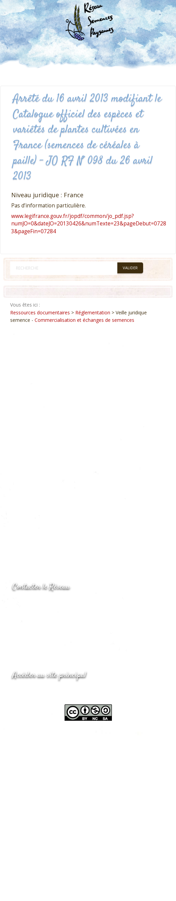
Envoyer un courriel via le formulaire (64, 631)
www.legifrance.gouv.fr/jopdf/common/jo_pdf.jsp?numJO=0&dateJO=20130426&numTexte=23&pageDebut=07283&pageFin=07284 (88, 224)
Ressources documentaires (40, 312)
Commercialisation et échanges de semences (84, 320)
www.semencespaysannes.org (50, 691)
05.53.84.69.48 (37, 617)
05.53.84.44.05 (37, 604)
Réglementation (92, 312)
